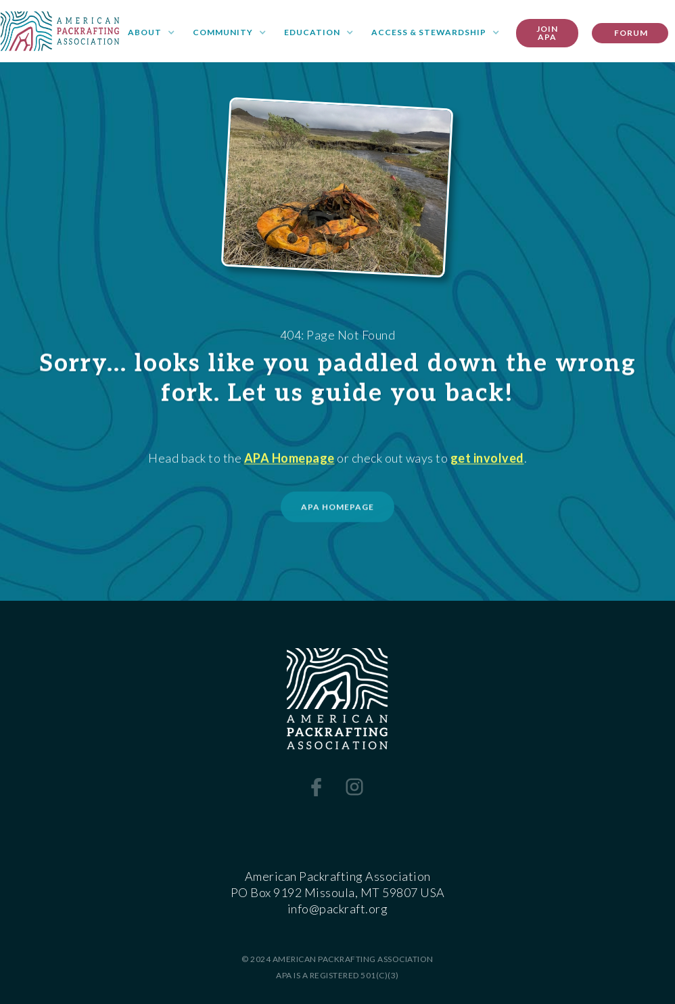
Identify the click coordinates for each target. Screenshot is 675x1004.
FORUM (630, 33)
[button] (151, 33)
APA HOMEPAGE (337, 510)
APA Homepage (289, 459)
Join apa (547, 33)
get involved (487, 459)
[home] (60, 31)
